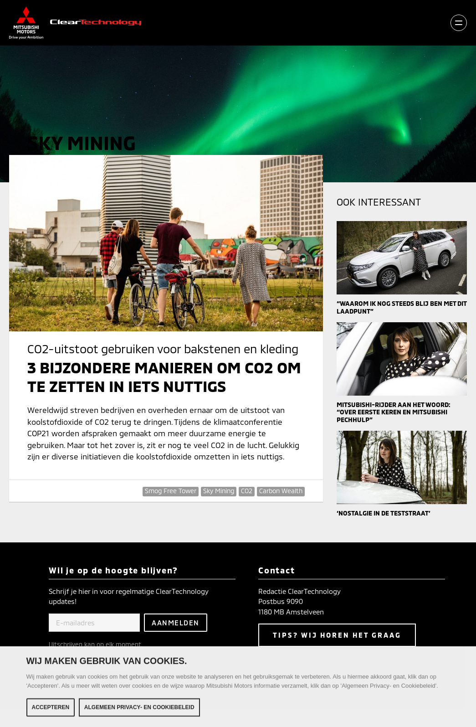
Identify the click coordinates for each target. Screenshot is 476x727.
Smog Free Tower (170, 491)
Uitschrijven (65, 644)
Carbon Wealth (280, 491)
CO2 (246, 491)
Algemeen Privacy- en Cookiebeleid (139, 709)
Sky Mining (218, 491)
